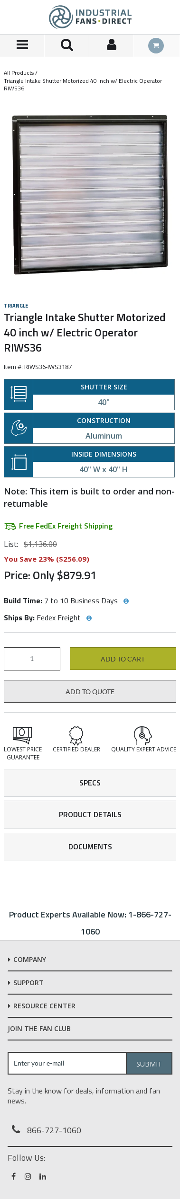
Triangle (16, 305)
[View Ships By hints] (89, 618)
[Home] (90, 17)
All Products (19, 72)
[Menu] (22, 46)
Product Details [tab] (90, 814)
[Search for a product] (67, 46)
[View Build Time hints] (126, 601)
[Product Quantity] (32, 658)
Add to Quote (90, 692)
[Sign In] (111, 46)
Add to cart (123, 659)
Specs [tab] (90, 782)
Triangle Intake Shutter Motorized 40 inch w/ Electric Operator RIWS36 (83, 84)
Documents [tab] (90, 846)
